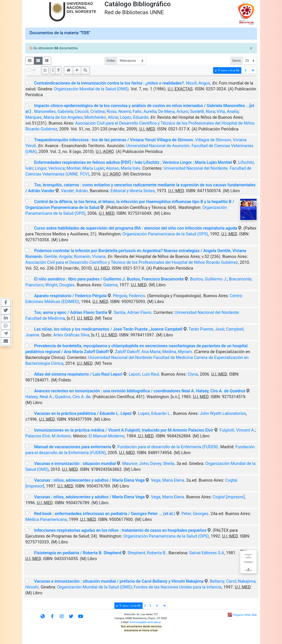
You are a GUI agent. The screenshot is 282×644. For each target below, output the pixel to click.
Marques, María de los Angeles (53, 117)
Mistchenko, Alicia (101, 117)
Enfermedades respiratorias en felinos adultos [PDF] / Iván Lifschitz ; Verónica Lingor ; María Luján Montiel (133, 162)
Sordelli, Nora (202, 111)
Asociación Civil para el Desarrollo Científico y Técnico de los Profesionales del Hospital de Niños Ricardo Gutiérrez (131, 262)
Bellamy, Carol (223, 581)
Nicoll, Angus (198, 83)
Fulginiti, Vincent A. (237, 430)
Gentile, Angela (58, 256)
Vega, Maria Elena (167, 480)
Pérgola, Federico (129, 295)
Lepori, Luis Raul (144, 374)
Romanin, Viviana (90, 256)
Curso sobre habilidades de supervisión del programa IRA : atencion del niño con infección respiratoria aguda (135, 228)
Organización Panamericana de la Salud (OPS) (165, 233)
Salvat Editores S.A (206, 552)
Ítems (236, 61)
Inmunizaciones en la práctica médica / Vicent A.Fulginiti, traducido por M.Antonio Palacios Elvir (123, 430)
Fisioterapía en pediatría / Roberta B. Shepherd (77, 552)
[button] (58, 70)
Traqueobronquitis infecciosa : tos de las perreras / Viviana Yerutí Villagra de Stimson (113, 139)
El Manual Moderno (107, 435)
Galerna (110, 284)
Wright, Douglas (60, 284)
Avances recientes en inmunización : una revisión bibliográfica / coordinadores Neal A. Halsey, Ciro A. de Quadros (139, 390)
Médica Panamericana (46, 519)
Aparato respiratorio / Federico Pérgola (70, 295)
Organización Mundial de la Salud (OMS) (91, 88)
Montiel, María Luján (85, 168)
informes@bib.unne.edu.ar (145, 622)
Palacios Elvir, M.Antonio (48, 435)
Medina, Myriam (177, 351)
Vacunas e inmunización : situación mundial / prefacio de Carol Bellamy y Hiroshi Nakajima (119, 581)
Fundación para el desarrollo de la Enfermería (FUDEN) (167, 446)
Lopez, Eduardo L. (154, 413)
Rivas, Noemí (119, 111)
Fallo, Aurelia (144, 111)
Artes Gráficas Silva (71, 334)
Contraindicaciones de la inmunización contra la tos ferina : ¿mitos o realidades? (109, 83)
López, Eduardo (134, 117)
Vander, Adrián (74, 190)
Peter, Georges (195, 513)
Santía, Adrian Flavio (132, 312)
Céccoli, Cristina (90, 111)
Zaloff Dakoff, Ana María (137, 351)
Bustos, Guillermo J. (208, 279)
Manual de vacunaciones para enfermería (72, 446)
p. (227, 70)
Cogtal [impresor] (229, 496)
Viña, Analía (227, 111)
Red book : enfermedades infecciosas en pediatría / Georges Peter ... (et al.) (105, 513)
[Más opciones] (52, 70)
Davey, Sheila (162, 463)
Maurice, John (135, 463)
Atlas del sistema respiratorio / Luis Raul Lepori (78, 374)
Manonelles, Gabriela (53, 111)
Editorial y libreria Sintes (132, 190)
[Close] (251, 48)
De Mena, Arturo (173, 111)
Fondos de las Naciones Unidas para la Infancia (177, 587)
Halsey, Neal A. (39, 396)
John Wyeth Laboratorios (223, 413)
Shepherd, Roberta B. (147, 552)
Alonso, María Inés (123, 168)
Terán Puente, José (206, 329)
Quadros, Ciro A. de (72, 396)
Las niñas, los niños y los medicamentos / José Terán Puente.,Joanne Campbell (108, 329)
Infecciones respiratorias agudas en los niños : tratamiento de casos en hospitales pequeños (120, 530)
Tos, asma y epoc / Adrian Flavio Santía (70, 312)
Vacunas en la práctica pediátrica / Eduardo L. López (83, 413)
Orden (110, 61)
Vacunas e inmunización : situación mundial (75, 463)
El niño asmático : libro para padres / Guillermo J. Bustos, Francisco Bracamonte (108, 279)
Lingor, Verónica (50, 168)
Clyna (193, 374)
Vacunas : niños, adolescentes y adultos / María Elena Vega (89, 480)
